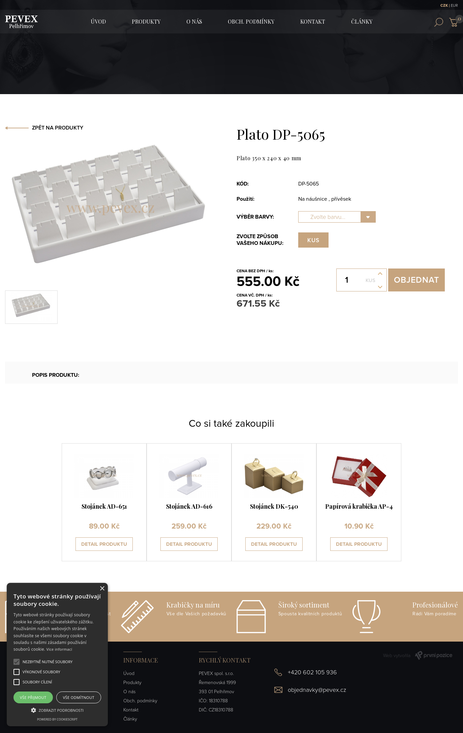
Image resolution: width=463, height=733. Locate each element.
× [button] (101, 588)
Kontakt (312, 21)
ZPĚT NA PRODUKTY (57, 127)
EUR (454, 5)
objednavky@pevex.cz (317, 690)
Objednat (416, 280)
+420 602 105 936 (312, 672)
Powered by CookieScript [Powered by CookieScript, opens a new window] (57, 719)
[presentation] (39, 502)
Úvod (128, 673)
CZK (444, 5)
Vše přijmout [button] (33, 697)
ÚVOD (98, 21)
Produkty (146, 21)
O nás (194, 21)
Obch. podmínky (251, 21)
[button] (47, 662)
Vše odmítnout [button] (78, 697)
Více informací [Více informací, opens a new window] (59, 649)
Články (361, 21)
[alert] (57, 654)
